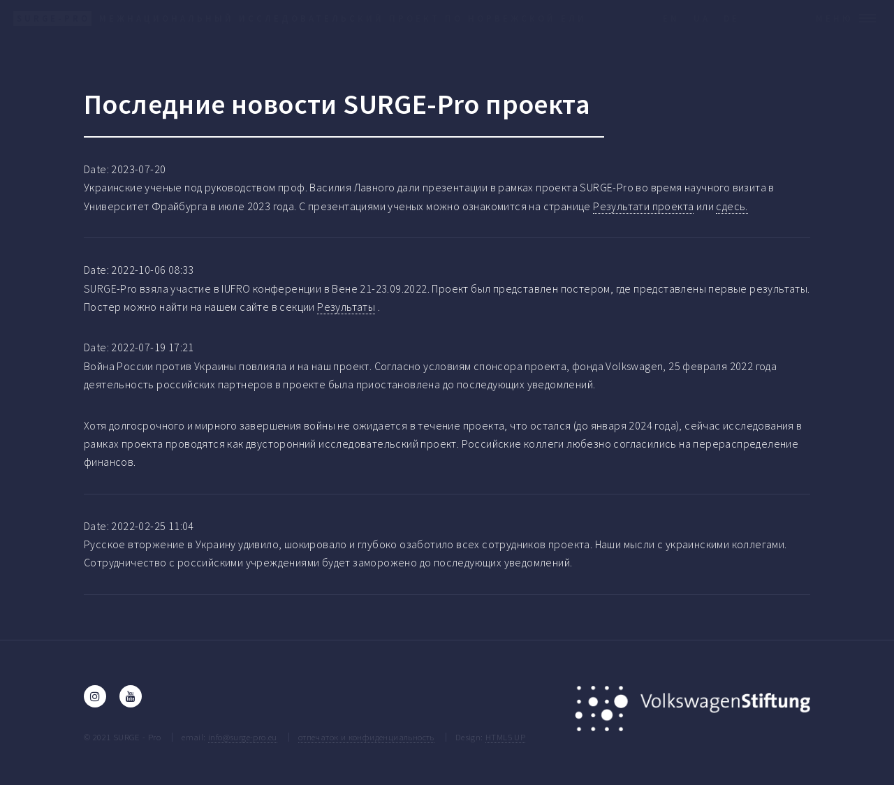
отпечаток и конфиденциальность (366, 736)
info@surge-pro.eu (242, 736)
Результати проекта (643, 206)
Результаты (346, 307)
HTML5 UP (505, 736)
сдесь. (731, 206)
